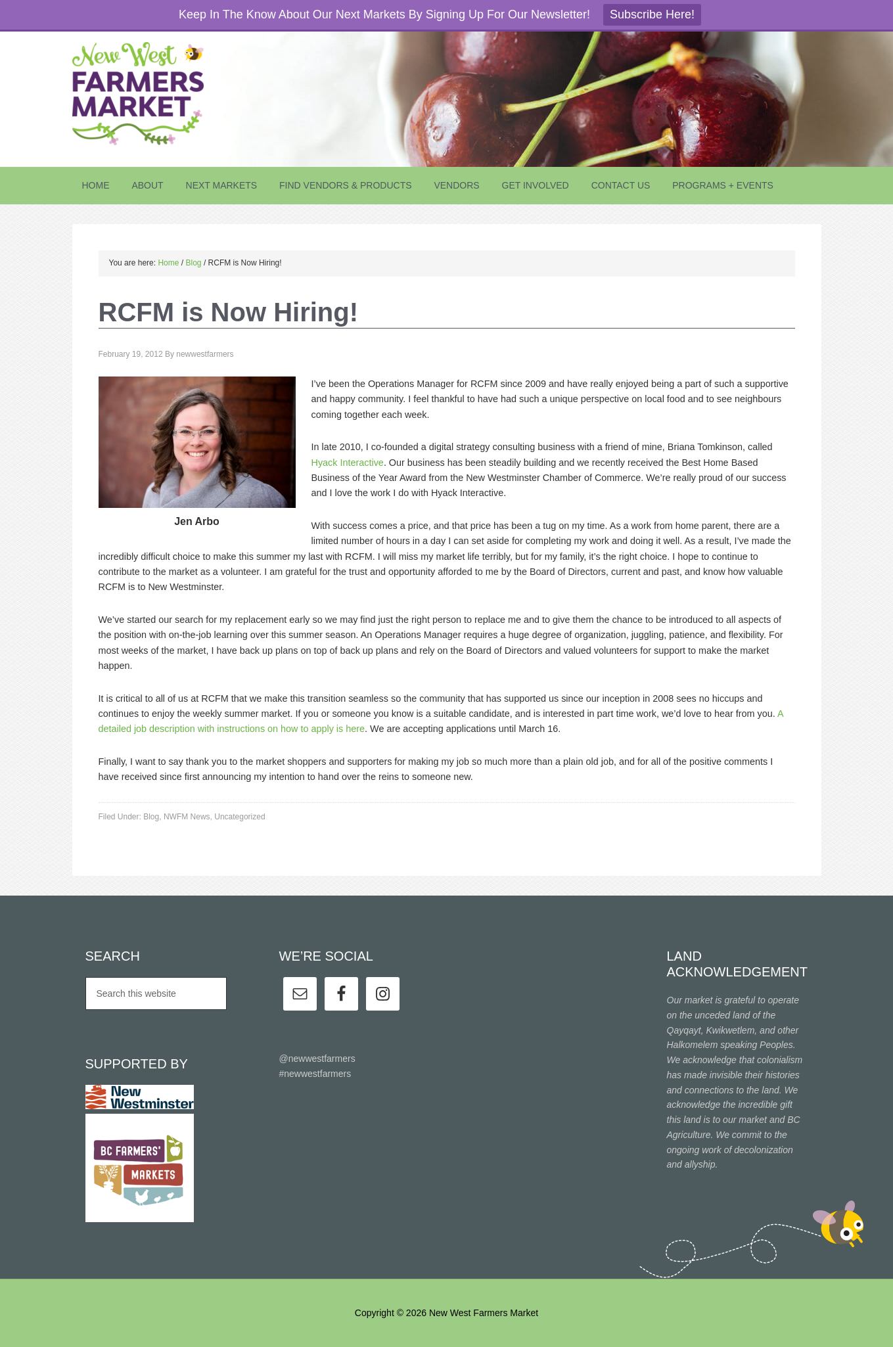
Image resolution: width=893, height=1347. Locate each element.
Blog (151, 816)
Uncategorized (239, 816)
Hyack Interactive (347, 462)
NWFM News (187, 816)
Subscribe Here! (652, 14)
